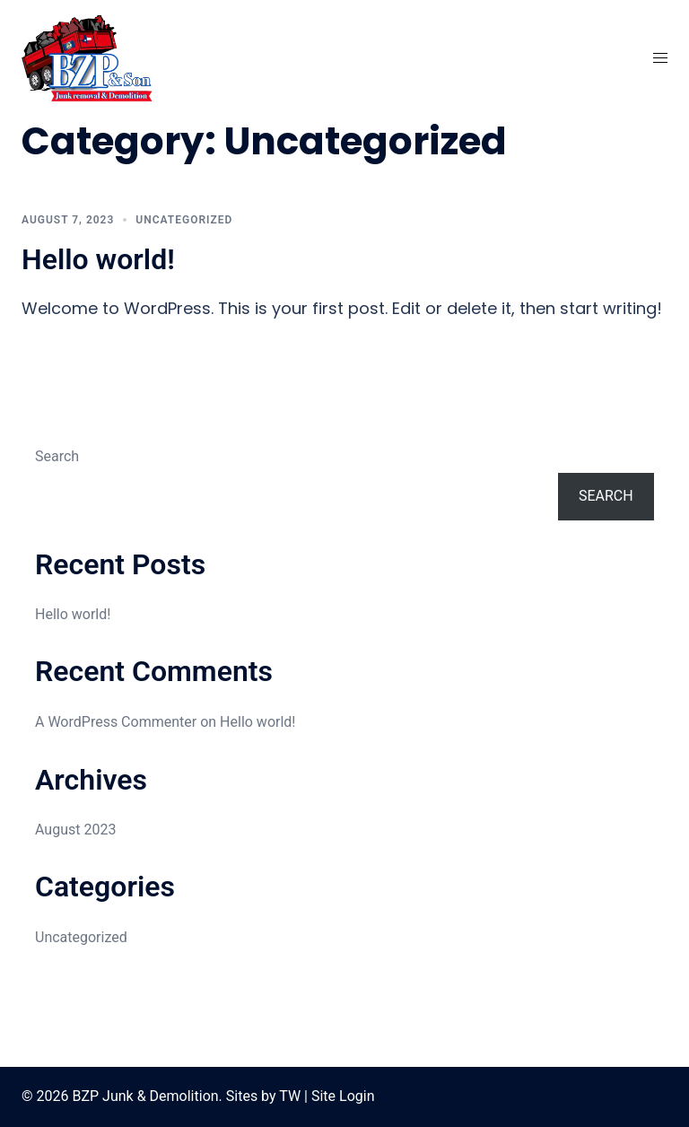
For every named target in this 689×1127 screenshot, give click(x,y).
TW (290, 1096)
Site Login (343, 1096)
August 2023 (75, 829)
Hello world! (98, 259)
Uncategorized (183, 220)
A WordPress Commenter (115, 721)
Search (57, 456)
